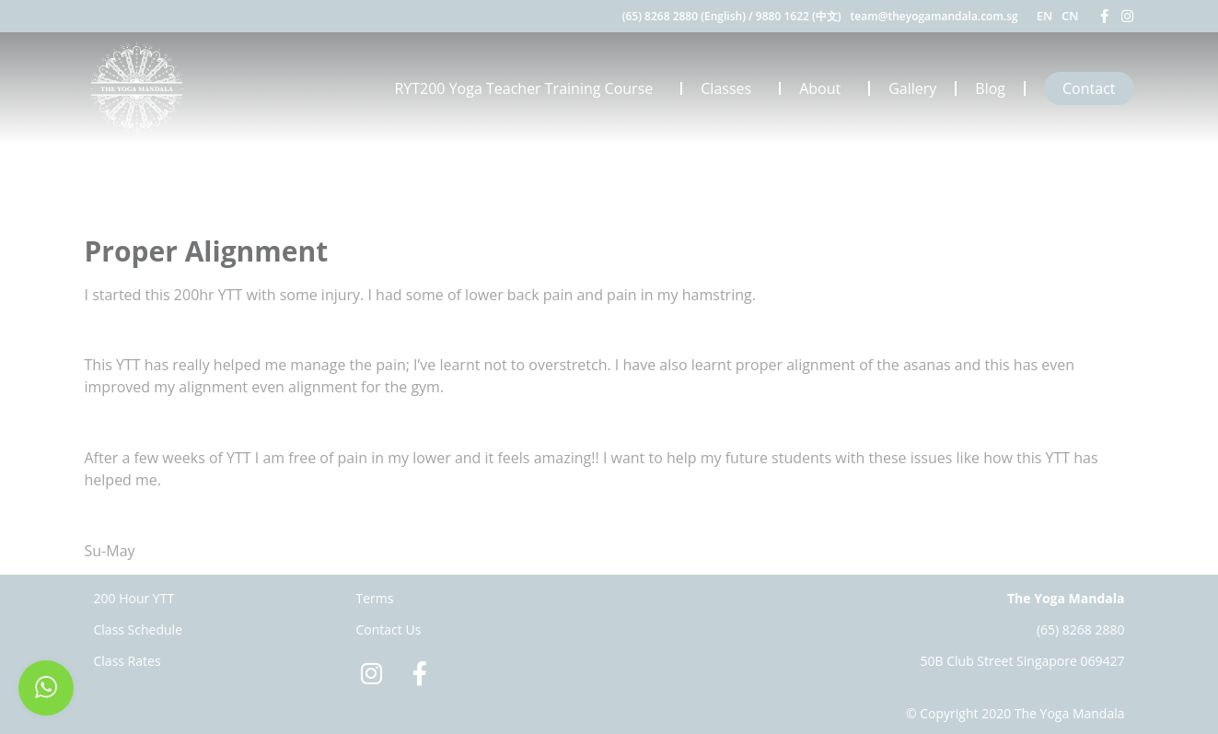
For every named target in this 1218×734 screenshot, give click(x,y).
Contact (1088, 88)
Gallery (912, 88)
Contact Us (389, 629)
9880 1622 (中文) (798, 16)
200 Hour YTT (134, 598)
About (824, 88)
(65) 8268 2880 (1081, 629)
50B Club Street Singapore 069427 (1023, 661)
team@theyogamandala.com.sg (934, 16)
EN (1044, 15)
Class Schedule (138, 629)
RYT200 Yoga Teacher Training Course (528, 88)
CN (1069, 15)
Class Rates (127, 661)
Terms (375, 598)
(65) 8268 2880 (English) (684, 16)
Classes (730, 88)
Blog (990, 88)
